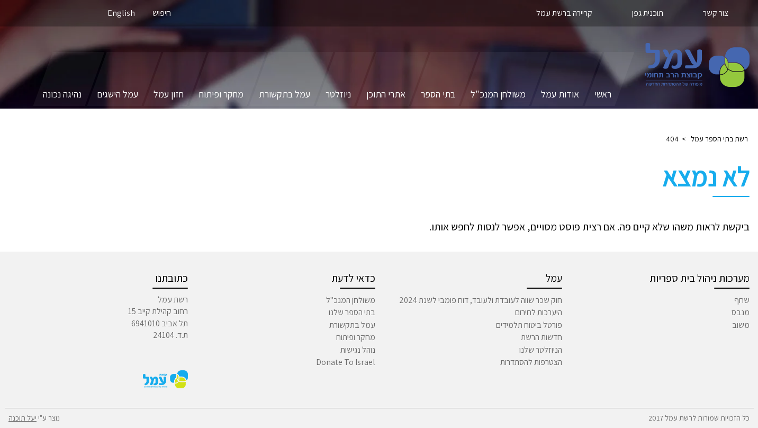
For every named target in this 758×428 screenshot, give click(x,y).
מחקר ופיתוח (221, 94)
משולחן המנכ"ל (498, 94)
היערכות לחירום (538, 312)
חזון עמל (169, 94)
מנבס (741, 312)
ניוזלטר (338, 94)
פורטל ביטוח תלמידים (529, 325)
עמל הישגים (117, 94)
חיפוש (161, 13)
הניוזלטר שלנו (540, 349)
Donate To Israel (345, 362)
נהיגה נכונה (62, 94)
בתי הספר (438, 94)
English (121, 13)
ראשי (602, 94)
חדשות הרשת (541, 337)
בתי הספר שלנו (352, 312)
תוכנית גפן (647, 13)
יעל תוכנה (22, 418)
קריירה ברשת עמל (564, 13)
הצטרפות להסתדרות (531, 362)
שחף (742, 300)
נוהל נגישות (357, 349)
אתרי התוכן (385, 94)
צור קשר (715, 13)
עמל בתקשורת (284, 94)
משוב (741, 325)
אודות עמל (560, 94)
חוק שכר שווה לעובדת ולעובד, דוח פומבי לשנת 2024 (480, 300)
